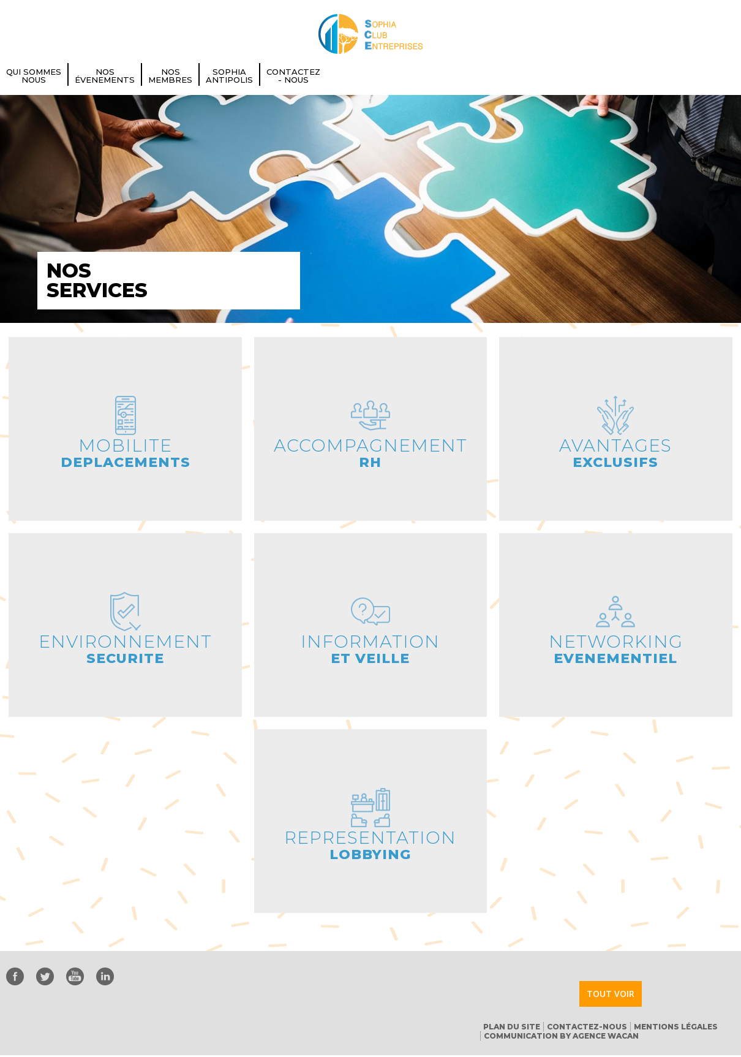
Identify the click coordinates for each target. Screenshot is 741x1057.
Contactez (293, 76)
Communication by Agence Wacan (561, 1035)
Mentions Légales (676, 1026)
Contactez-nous (587, 1026)
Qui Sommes (33, 76)
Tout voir (610, 993)
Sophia (229, 76)
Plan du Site (511, 1026)
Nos (105, 76)
